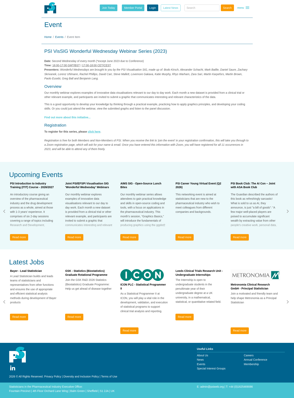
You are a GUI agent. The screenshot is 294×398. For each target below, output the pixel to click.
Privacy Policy (52, 376)
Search (227, 7)
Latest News (170, 7)
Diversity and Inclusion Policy (81, 376)
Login (152, 7)
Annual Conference (255, 359)
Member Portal (133, 7)
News (200, 359)
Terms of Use (109, 376)
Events (59, 37)
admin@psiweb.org (212, 386)
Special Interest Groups (211, 368)
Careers (249, 355)
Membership (251, 364)
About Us (202, 355)
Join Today (108, 7)
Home (48, 37)
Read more (19, 237)
